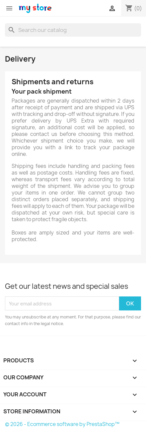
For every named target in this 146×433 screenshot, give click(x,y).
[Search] (73, 30)
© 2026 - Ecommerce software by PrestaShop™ (62, 424)
